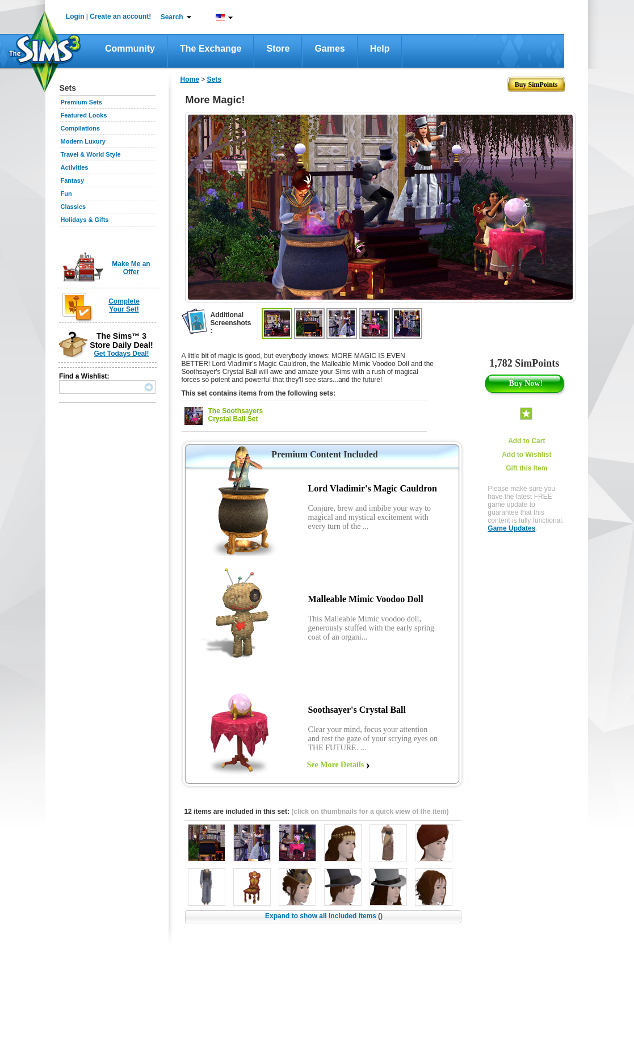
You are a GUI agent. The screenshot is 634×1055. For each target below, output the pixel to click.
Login (75, 16)
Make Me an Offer (131, 268)
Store (277, 48)
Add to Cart (526, 441)
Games (329, 48)
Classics (73, 206)
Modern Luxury (83, 141)
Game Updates (511, 528)
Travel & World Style (91, 154)
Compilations (80, 128)
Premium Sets (81, 102)
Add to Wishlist (526, 455)
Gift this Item (526, 468)
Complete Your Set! (124, 305)
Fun (66, 193)
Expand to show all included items (324, 916)
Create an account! (120, 16)
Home (189, 79)
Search (172, 17)
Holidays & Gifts (85, 219)
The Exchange (210, 48)
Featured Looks (84, 115)
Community (130, 48)
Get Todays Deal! (121, 354)
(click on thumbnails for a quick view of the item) (369, 812)
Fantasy (73, 180)
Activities (75, 167)
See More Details (335, 764)
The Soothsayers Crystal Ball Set (235, 415)
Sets (214, 79)
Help (380, 48)
